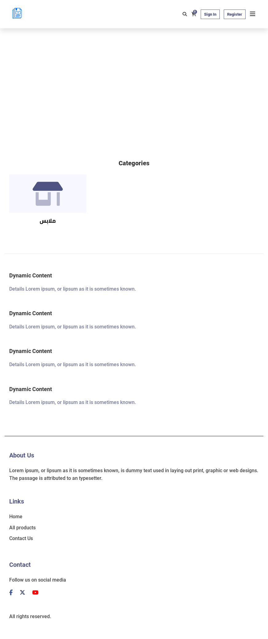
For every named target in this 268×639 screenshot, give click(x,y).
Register (234, 14)
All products (22, 528)
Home (15, 516)
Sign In (210, 14)
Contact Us (21, 538)
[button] (248, 137)
